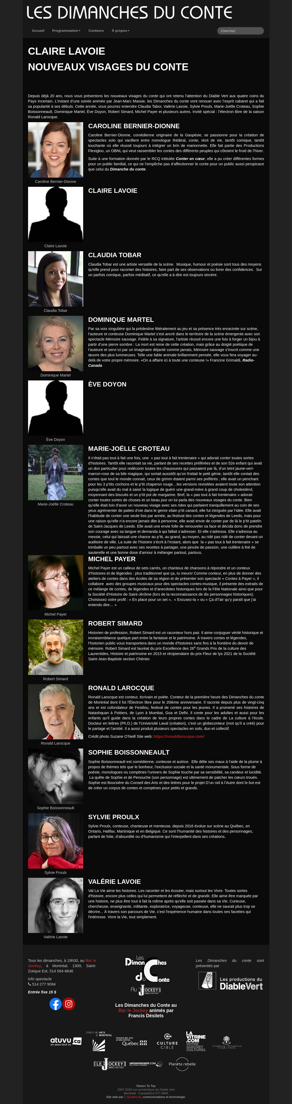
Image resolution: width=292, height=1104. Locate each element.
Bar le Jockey (133, 1010)
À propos (121, 31)
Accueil (38, 31)
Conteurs (96, 31)
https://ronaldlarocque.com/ (179, 736)
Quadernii (132, 1096)
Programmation (66, 31)
